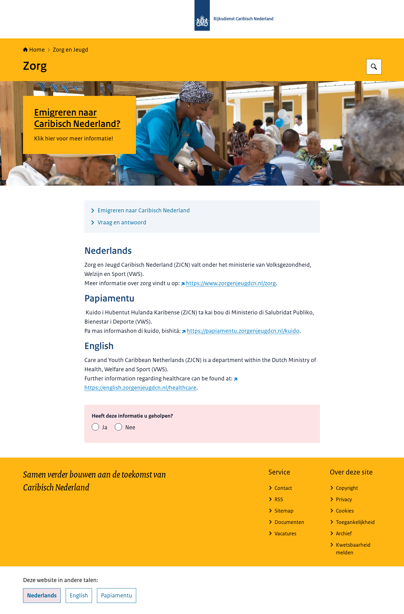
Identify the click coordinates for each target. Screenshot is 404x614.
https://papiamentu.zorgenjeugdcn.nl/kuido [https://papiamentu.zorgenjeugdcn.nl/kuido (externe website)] (240, 331)
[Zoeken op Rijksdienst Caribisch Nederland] (374, 66)
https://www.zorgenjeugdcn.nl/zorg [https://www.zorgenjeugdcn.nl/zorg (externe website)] (228, 283)
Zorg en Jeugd (70, 49)
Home (34, 49)
